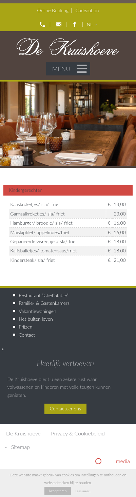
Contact (27, 335)
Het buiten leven (36, 319)
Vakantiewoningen (37, 311)
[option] (68, 124)
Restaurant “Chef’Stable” (44, 295)
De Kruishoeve (23, 433)
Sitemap (20, 447)
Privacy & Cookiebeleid (78, 433)
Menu (69, 69)
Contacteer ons (65, 408)
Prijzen (25, 327)
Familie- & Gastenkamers (44, 303)
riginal (116, 461)
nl (89, 24)
